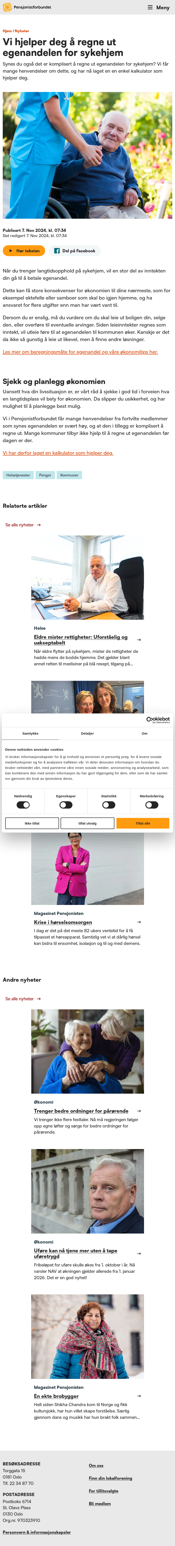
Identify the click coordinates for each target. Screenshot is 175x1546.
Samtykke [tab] (30, 733)
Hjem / (8, 31)
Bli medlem (100, 1503)
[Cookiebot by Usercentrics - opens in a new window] (150, 720)
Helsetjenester (18, 475)
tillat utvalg (87, 823)
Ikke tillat (32, 823)
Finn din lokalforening (110, 1478)
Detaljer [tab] (87, 733)
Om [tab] (144, 733)
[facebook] (75, 250)
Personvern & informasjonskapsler (37, 1532)
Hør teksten (24, 250)
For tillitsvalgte (103, 1490)
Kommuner (69, 475)
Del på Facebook (74, 250)
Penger (45, 475)
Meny (158, 7)
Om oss (96, 1465)
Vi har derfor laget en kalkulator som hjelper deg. (58, 453)
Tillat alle (143, 823)
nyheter (22, 31)
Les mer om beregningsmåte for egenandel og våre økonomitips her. (80, 352)
